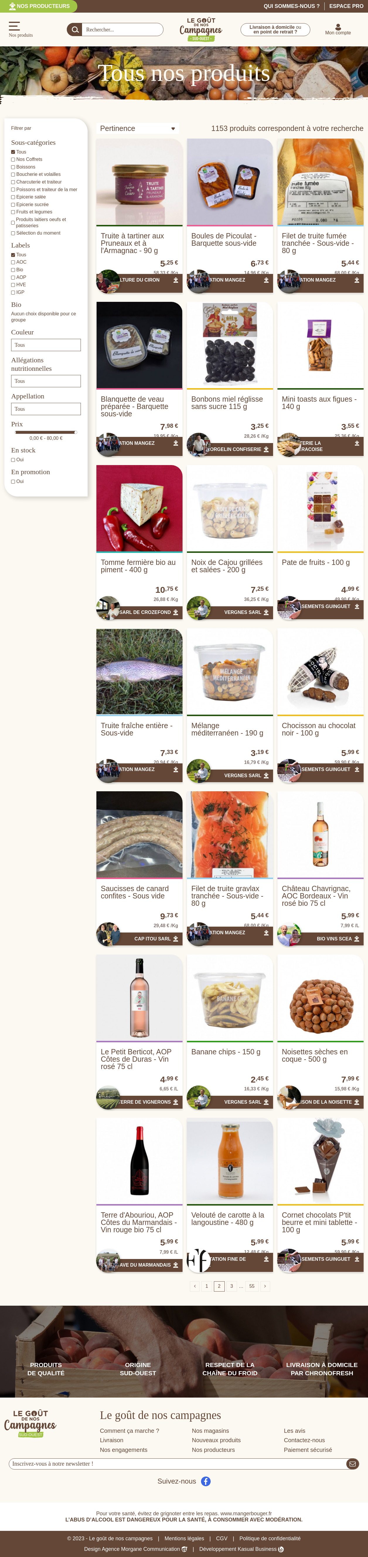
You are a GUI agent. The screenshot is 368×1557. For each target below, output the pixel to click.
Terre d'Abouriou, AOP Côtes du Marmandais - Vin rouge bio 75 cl (139, 1222)
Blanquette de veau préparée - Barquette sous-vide (134, 406)
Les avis (294, 1431)
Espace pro (346, 6)
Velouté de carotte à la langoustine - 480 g (227, 1218)
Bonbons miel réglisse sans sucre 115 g (227, 402)
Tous (21, 151)
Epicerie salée (31, 196)
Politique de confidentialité (270, 1538)
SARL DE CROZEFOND (145, 612)
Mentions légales (184, 1538)
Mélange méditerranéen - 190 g (227, 729)
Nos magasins (210, 1431)
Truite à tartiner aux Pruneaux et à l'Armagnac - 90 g (132, 243)
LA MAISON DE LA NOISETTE (319, 1102)
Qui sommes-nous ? (292, 6)
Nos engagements (123, 1450)
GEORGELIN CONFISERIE (232, 449)
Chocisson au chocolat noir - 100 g (319, 729)
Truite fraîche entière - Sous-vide (137, 729)
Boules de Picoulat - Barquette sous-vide (223, 239)
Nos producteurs (44, 6)
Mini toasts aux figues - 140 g (319, 402)
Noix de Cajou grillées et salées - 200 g (227, 566)
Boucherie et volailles (38, 174)
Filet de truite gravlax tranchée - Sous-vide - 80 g (227, 895)
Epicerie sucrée (32, 204)
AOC (21, 262)
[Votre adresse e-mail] (177, 1464)
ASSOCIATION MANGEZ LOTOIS (218, 283)
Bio (19, 269)
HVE (21, 284)
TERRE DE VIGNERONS (144, 1102)
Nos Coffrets (29, 159)
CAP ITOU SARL (152, 938)
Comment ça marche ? (129, 1431)
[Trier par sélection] (137, 128)
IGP (20, 292)
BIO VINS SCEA (334, 938)
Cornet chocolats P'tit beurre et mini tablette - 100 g (319, 1222)
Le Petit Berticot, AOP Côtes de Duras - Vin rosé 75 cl (136, 1059)
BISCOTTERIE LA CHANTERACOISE (302, 446)
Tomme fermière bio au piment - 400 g (138, 566)
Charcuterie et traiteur (39, 181)
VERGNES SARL (242, 612)
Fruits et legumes (34, 211)
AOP (21, 277)
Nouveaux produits (216, 1440)
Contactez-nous (304, 1440)
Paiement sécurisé (308, 1450)
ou (275, 29)
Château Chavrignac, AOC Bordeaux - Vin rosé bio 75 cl (316, 895)
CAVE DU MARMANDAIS (143, 1265)
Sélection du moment (38, 232)
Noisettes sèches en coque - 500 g (315, 1055)
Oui (20, 459)
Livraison (111, 1440)
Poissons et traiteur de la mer (46, 189)
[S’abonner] (352, 1464)
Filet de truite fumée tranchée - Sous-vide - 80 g (318, 243)
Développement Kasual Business (241, 1549)
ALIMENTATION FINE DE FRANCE (218, 1262)
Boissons (25, 166)
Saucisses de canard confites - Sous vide (135, 892)
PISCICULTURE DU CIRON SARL (130, 283)
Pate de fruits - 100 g (316, 562)
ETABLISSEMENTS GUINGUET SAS (316, 609)
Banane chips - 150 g (225, 1052)
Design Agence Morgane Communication (135, 1549)
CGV (222, 1538)
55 (252, 1286)
